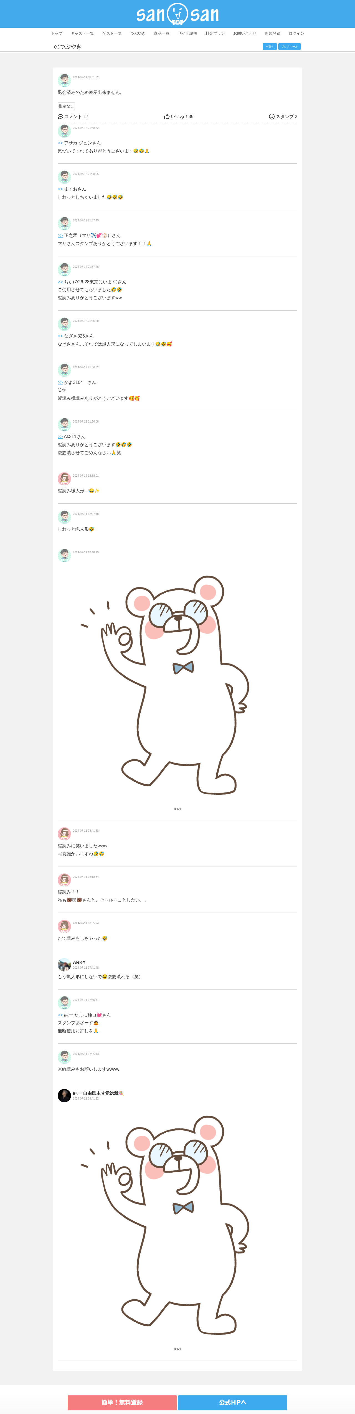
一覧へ (270, 46)
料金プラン (215, 33)
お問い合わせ (245, 33)
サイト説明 (187, 33)
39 (178, 116)
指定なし (66, 106)
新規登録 (272, 33)
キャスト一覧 (82, 33)
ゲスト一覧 (112, 33)
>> (60, 143)
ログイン (296, 33)
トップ (56, 33)
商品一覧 (161, 33)
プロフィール (289, 46)
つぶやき (138, 33)
